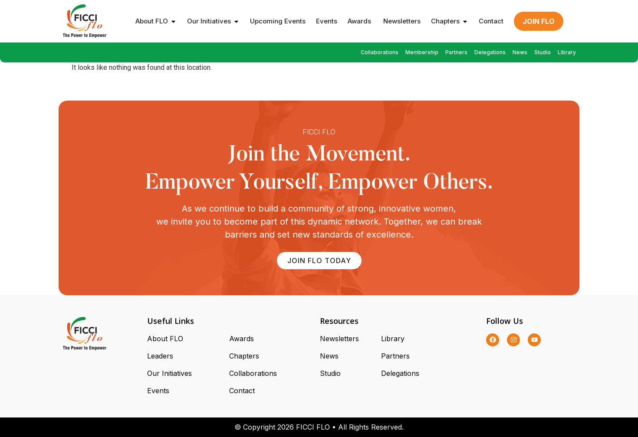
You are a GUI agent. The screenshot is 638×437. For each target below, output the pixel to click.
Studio (542, 52)
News (520, 52)
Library (567, 52)
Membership (421, 52)
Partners (456, 52)
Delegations (490, 52)
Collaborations (379, 52)
